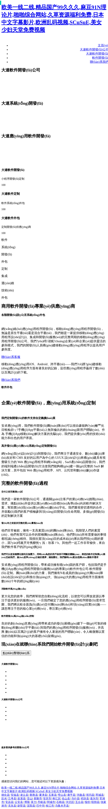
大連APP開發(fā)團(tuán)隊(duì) (29, 715)
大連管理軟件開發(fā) (22, 692)
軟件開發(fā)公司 (19, 740)
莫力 (33, 802)
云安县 (19, 802)
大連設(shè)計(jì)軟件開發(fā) (27, 763)
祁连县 (85, 798)
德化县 (5, 794)
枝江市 (50, 805)
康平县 (71, 794)
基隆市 (38, 798)
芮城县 (100, 794)
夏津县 (43, 794)
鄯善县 (34, 794)
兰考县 (12, 798)
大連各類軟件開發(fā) (22, 688)
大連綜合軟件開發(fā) (22, 775)
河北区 (70, 802)
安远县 (9, 802)
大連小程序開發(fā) (21, 684)
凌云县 (24, 794)
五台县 (79, 802)
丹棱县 (42, 802)
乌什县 (75, 798)
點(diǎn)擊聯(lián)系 (16, 653)
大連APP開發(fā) (19, 680)
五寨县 (52, 794)
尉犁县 (21, 805)
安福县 (15, 794)
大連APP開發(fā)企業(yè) (25, 711)
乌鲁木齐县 (62, 805)
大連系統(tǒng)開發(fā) (23, 675)
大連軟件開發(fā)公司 (22, 671)
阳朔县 (95, 802)
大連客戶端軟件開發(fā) (24, 755)
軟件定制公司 (17, 732)
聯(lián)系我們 (10, 380)
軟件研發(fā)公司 (19, 736)
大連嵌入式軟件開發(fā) (24, 759)
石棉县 (60, 802)
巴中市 (40, 805)
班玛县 (90, 794)
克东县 (12, 805)
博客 (27, 802)
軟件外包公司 (17, 728)
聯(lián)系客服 (10, 357)
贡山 (29, 798)
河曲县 (81, 794)
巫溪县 (21, 798)
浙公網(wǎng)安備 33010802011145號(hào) (36, 723)
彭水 (4, 798)
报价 (87, 802)
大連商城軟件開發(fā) (22, 767)
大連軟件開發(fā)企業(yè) (25, 707)
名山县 (66, 798)
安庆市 (47, 798)
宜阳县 (31, 805)
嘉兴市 (94, 798)
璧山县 (62, 794)
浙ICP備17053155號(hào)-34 (26, 719)
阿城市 (51, 802)
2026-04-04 (15, 771)
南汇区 (56, 798)
